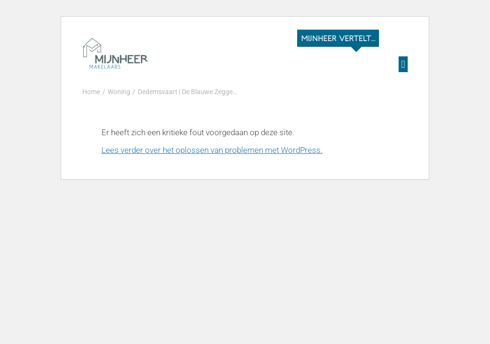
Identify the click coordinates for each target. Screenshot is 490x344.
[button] (403, 64)
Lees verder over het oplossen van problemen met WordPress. (212, 150)
